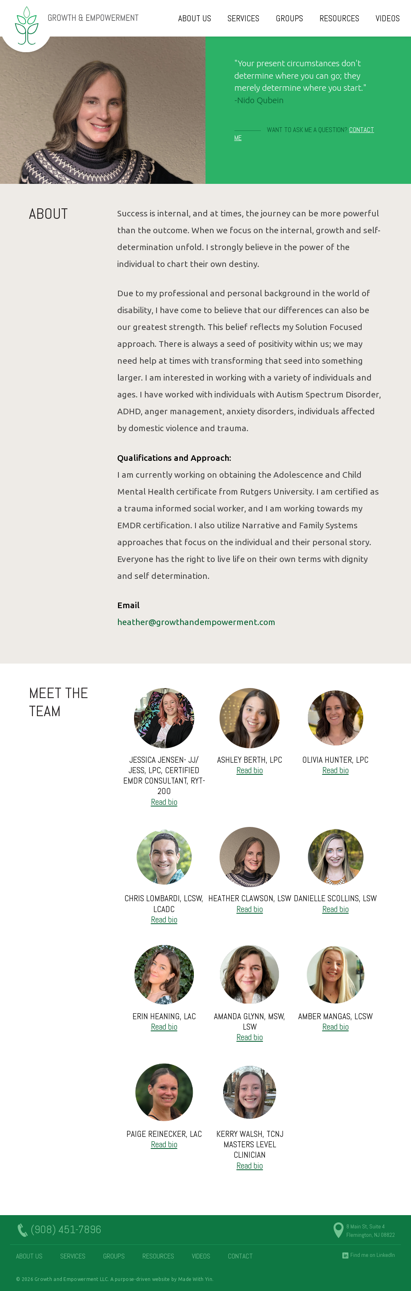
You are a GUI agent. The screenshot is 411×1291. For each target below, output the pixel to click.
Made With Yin (195, 1279)
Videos (388, 18)
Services (243, 18)
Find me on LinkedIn (372, 1254)
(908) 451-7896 (66, 1229)
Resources (339, 18)
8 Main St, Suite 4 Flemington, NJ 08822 (370, 1230)
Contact (240, 1256)
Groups (289, 18)
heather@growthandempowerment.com (196, 622)
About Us (194, 18)
